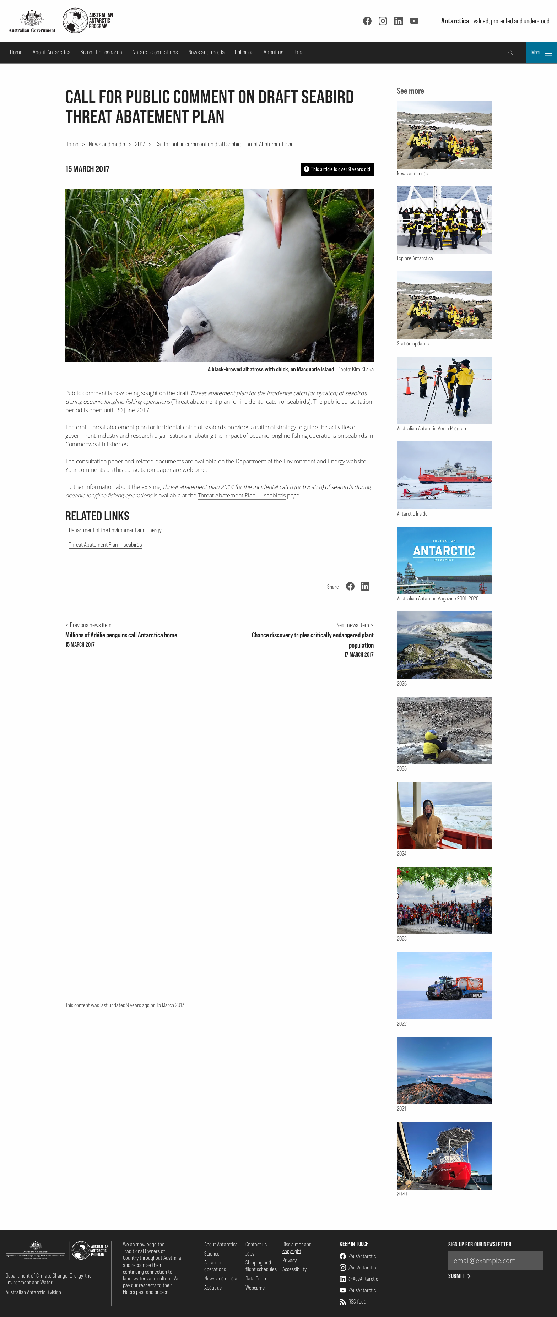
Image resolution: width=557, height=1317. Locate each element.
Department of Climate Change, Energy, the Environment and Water (49, 1279)
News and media (206, 52)
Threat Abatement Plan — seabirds (242, 495)
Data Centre (257, 1278)
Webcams (255, 1287)
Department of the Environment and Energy (115, 530)
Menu (541, 53)
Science (212, 1253)
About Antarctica (52, 52)
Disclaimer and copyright (297, 1248)
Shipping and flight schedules (261, 1266)
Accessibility (294, 1269)
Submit (460, 1276)
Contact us (256, 1244)
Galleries (244, 52)
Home (16, 52)
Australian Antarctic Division (33, 1292)
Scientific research (102, 52)
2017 (140, 144)
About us (274, 52)
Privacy (289, 1260)
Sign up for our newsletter (479, 1244)
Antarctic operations (155, 52)
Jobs (299, 52)
